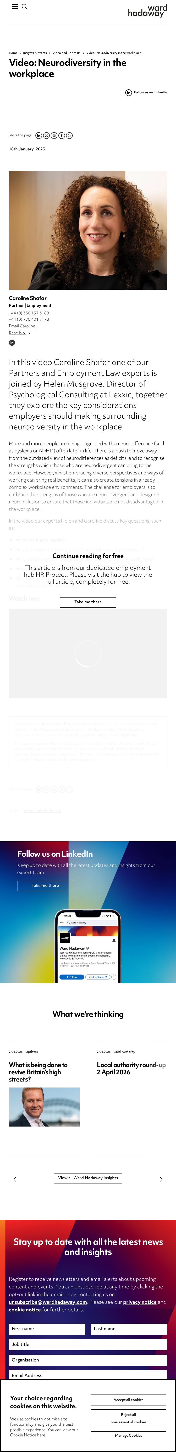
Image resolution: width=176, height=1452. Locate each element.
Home (13, 53)
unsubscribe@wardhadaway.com (48, 1302)
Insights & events (35, 53)
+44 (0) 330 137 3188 (29, 313)
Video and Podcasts (67, 53)
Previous (15, 1179)
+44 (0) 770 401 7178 (29, 320)
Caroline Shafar (27, 298)
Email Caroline (22, 326)
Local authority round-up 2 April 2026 (131, 1069)
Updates (32, 1052)
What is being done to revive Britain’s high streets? (38, 1073)
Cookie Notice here (27, 1435)
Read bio (19, 333)
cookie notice (25, 1310)
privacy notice (140, 1302)
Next (161, 1179)
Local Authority (124, 1052)
